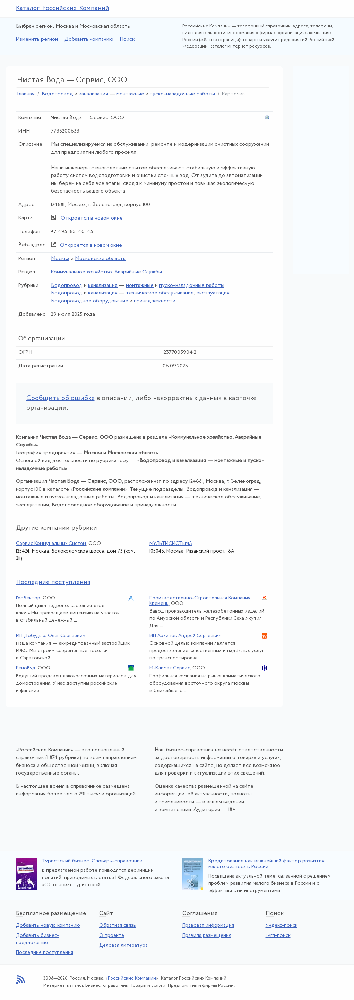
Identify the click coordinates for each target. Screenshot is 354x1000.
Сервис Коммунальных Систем (51, 543)
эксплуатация (213, 293)
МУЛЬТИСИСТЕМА (170, 543)
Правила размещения (206, 935)
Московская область (100, 259)
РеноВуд (25, 668)
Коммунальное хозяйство (81, 272)
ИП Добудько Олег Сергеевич (50, 636)
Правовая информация (208, 925)
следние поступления (53, 582)
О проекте (111, 935)
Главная (26, 94)
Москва (60, 259)
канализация (93, 94)
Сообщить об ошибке (60, 398)
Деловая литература (123, 945)
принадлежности (154, 301)
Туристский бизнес (65, 861)
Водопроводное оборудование (89, 301)
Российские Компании (132, 978)
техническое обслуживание (160, 293)
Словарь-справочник (117, 861)
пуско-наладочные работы (182, 94)
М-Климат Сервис (169, 668)
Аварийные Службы (138, 272)
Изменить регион (37, 39)
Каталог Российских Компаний (63, 8)
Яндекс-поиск (281, 925)
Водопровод (57, 94)
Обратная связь (117, 925)
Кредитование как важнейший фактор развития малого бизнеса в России (266, 864)
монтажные (130, 94)
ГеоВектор (28, 598)
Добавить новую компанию (48, 925)
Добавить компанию (88, 39)
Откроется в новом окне (92, 218)
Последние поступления (44, 952)
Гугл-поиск (278, 935)
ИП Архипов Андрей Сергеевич (185, 636)
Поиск (127, 39)
